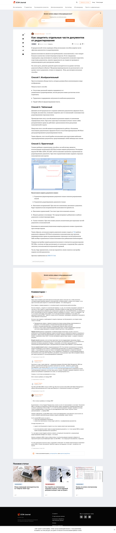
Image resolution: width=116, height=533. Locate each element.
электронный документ (38, 261)
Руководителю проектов (41, 7)
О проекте (54, 513)
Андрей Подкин (38, 383)
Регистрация (99, 2)
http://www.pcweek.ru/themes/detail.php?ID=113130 (44, 368)
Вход (93, 2)
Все (17, 7)
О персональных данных (58, 516)
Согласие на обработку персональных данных (58, 519)
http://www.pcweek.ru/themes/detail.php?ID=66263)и (61, 367)
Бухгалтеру (68, 7)
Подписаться (70, 20)
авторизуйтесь (54, 453)
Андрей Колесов (38, 360)
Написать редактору (57, 525)
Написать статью (84, 2)
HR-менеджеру (78, 7)
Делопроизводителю (57, 7)
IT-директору (28, 7)
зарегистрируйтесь (65, 453)
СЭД (74, 232)
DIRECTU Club (51, 255)
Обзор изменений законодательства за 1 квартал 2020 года (26, 487)
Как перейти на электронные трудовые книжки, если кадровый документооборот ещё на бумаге (56, 488)
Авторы (54, 523)
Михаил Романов (38, 296)
